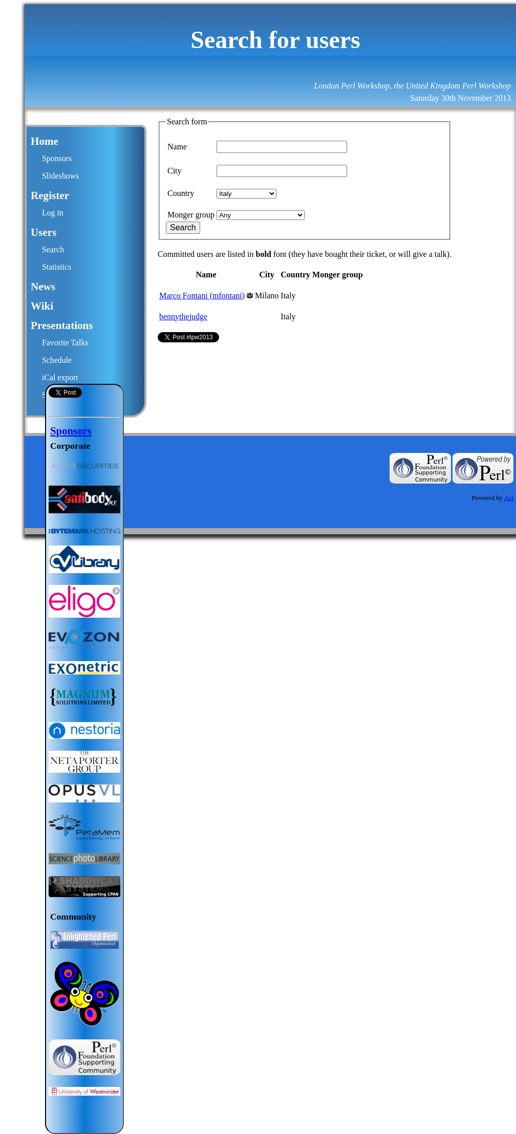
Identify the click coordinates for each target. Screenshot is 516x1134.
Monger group (190, 214)
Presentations (62, 325)
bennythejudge (183, 316)
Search (53, 249)
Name (177, 146)
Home (44, 141)
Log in (52, 212)
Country (180, 193)
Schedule (57, 360)
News (43, 286)
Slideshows (60, 175)
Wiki (42, 306)
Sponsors (57, 158)
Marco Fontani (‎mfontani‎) (202, 295)
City (174, 170)
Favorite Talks (65, 342)
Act (508, 497)
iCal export (60, 377)
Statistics (56, 267)
